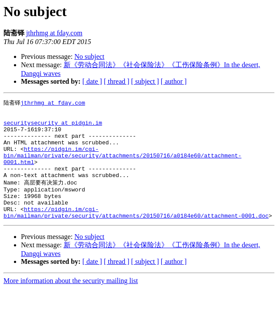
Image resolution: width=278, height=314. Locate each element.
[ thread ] (116, 81)
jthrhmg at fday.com (54, 33)
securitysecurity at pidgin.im (52, 127)
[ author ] (174, 81)
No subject (90, 56)
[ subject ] (145, 81)
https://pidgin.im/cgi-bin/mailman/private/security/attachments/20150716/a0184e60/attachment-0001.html (122, 166)
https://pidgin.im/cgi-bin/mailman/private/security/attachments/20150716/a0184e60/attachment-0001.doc (135, 233)
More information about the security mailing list (70, 302)
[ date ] (92, 81)
